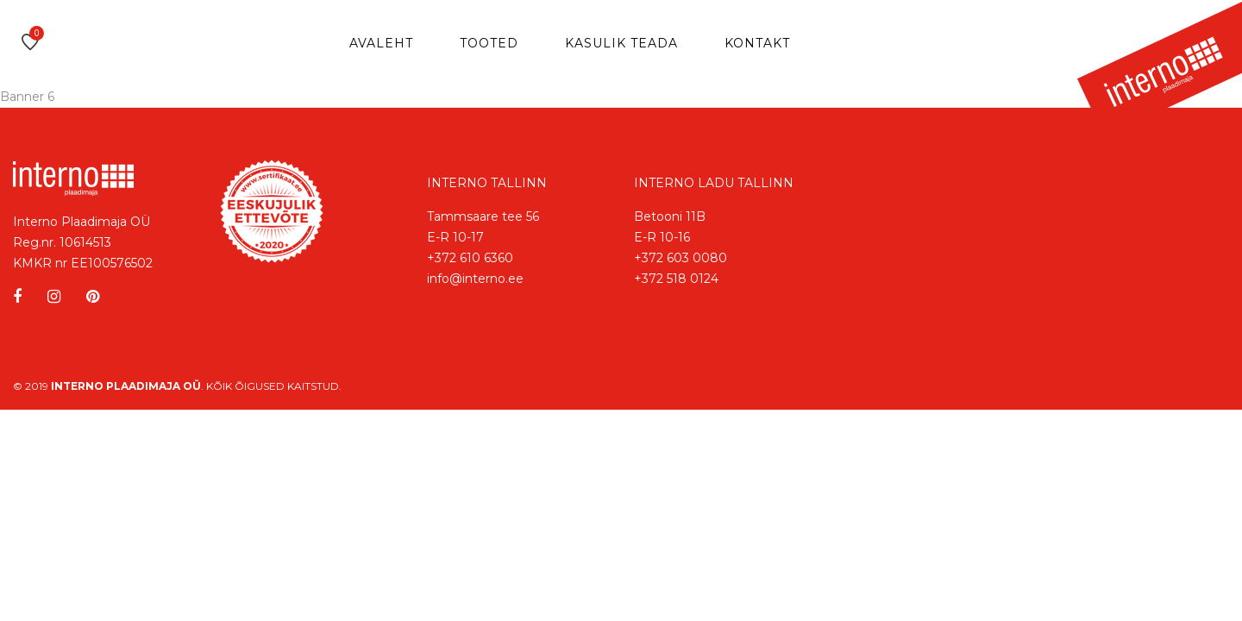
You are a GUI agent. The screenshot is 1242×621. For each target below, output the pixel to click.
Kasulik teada (621, 43)
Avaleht (381, 43)
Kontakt (757, 43)
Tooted (489, 43)
